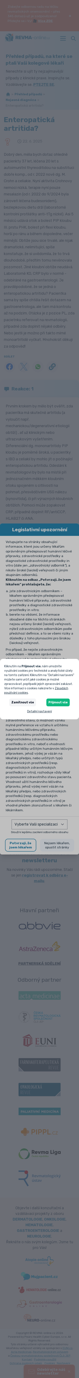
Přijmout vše (58, 702)
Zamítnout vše (22, 702)
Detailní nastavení (39, 711)
